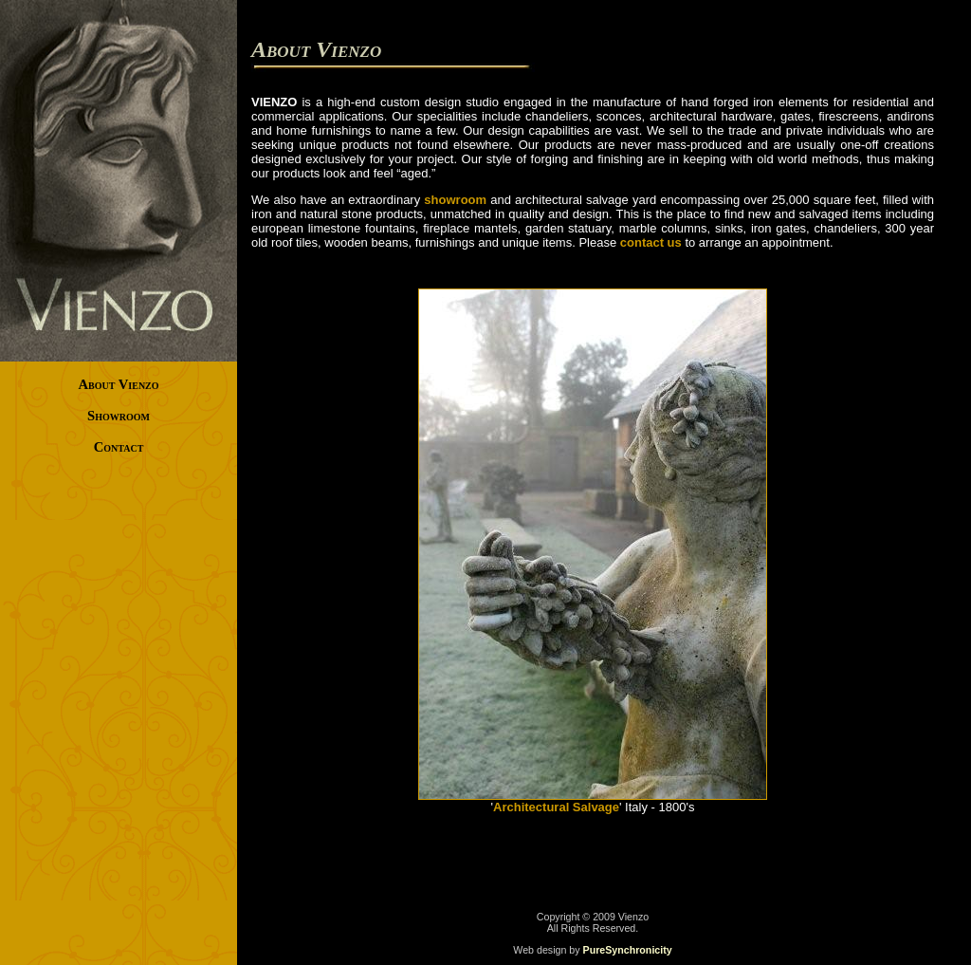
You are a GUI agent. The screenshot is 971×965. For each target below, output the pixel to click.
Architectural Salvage (556, 807)
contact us (651, 242)
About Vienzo (118, 384)
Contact (119, 447)
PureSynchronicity (627, 950)
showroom (455, 200)
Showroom (118, 415)
